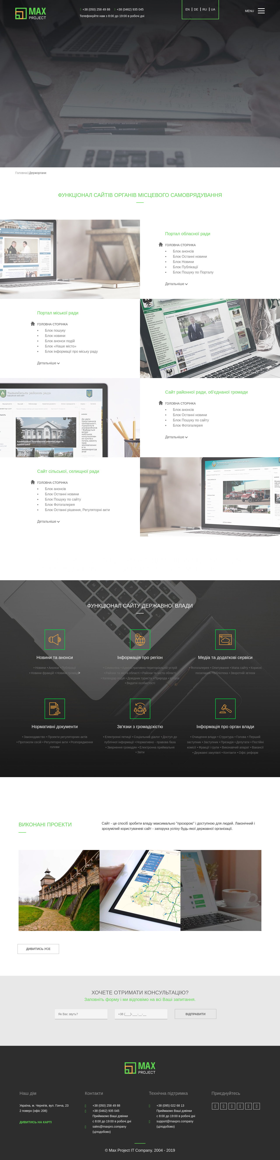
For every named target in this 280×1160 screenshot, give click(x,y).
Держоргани (37, 173)
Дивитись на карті (35, 1122)
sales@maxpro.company (109, 1126)
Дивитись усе (38, 949)
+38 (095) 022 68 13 (170, 1105)
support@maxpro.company (175, 1121)
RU (204, 9)
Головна (21, 173)
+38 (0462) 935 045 (129, 9)
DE (196, 9)
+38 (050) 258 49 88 (95, 9)
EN (188, 9)
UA (213, 9)
